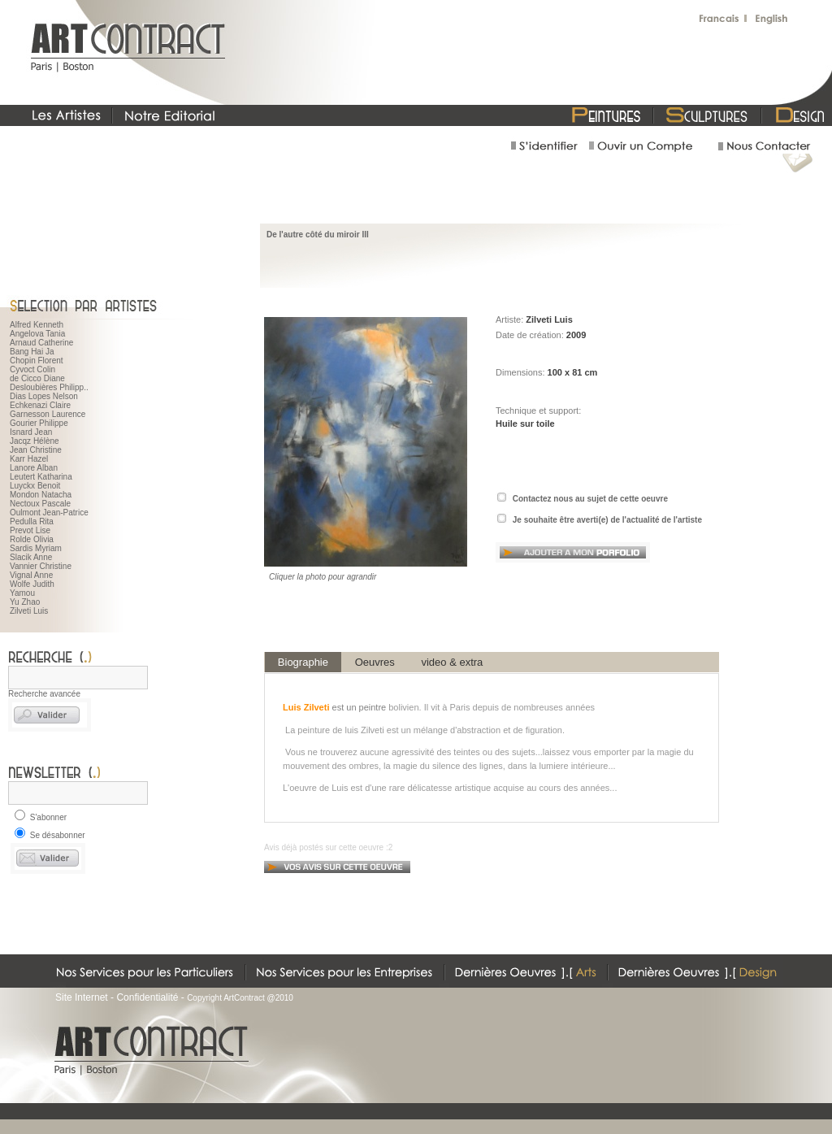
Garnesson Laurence (47, 414)
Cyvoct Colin (32, 369)
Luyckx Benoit (35, 485)
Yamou (22, 593)
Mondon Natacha (41, 494)
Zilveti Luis (29, 610)
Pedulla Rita (32, 521)
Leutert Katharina (41, 476)
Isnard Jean (31, 432)
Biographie (303, 662)
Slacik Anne (31, 557)
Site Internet (81, 997)
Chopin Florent (36, 360)
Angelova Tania (37, 333)
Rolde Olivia (32, 539)
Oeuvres (375, 662)
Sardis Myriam (36, 548)
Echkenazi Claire (40, 405)
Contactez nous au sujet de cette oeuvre (590, 498)
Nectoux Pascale (40, 503)
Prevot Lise (30, 530)
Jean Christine (36, 449)
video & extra (452, 662)
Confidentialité (147, 997)
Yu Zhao (25, 601)
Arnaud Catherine (41, 342)
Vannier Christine (41, 566)
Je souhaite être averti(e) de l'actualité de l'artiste (607, 519)
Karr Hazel (29, 458)
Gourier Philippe (39, 423)
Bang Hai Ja (32, 351)
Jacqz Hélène (34, 441)
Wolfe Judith (32, 584)
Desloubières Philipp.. (49, 387)
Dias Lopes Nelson (44, 396)
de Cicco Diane (37, 378)
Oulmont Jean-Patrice (49, 512)
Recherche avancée (44, 693)
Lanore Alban (34, 467)
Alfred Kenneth (36, 324)
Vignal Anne (31, 575)
